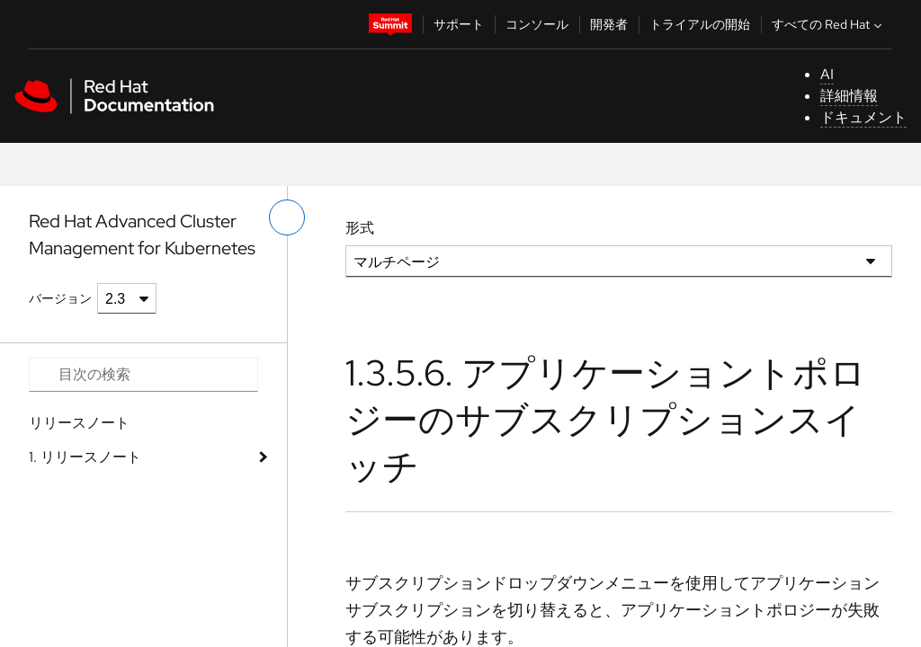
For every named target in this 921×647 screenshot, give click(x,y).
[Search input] (143, 375)
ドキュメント (863, 117)
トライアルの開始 (699, 24)
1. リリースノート (85, 457)
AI (827, 74)
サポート (459, 24)
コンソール (536, 24)
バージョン (60, 298)
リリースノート (79, 422)
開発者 (609, 24)
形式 (359, 227)
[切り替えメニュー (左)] (287, 217)
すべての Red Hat (829, 24)
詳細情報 (849, 95)
